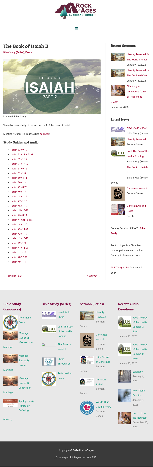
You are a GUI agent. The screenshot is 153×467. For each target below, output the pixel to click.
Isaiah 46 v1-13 (19, 205)
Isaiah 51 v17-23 (20, 164)
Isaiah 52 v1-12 (19, 159)
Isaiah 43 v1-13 (19, 233)
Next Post (93, 276)
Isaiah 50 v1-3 (18, 182)
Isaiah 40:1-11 (19, 262)
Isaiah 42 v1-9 (18, 243)
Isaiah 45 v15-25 (20, 210)
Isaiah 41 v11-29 (20, 247)
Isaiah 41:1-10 (19, 252)
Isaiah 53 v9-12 (19, 150)
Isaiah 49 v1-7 (18, 192)
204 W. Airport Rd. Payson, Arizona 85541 (76, 457)
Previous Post (13, 276)
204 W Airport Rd (120, 265)
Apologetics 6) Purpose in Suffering (26, 406)
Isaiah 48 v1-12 (19, 196)
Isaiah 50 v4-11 (19, 177)
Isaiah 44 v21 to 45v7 (23, 220)
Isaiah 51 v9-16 (19, 168)
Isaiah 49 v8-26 (19, 187)
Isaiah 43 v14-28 (20, 229)
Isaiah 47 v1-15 (19, 201)
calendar (44, 133)
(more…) (8, 419)
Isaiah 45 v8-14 (19, 215)
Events (29, 52)
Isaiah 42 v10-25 (20, 238)
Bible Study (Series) (14, 52)
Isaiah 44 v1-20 (19, 224)
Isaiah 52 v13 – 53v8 (22, 154)
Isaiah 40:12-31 (19, 257)
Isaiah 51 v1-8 (18, 173)
